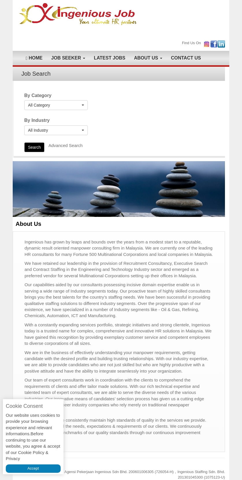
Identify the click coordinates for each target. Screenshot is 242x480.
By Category (37, 95)
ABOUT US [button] (148, 57)
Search (34, 147)
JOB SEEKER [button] (68, 57)
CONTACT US (186, 57)
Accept (33, 468)
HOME (34, 58)
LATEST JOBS (109, 57)
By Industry (37, 120)
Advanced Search (66, 145)
